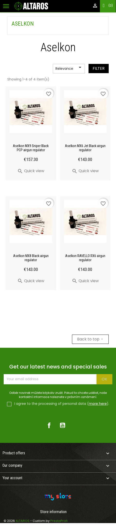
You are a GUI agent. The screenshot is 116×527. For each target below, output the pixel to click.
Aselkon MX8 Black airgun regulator (31, 258)
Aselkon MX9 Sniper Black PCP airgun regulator (31, 148)
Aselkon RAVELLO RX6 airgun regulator (85, 258)
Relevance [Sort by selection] (69, 68)
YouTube (62, 425)
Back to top (90, 339)
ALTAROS (23, 521)
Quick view (30, 171)
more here (98, 403)
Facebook (49, 425)
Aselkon (22, 23)
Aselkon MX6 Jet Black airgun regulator (85, 148)
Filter (99, 68)
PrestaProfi (59, 521)
